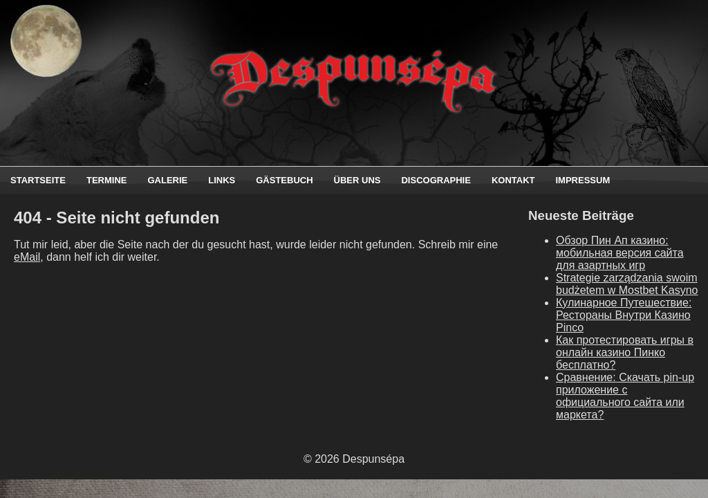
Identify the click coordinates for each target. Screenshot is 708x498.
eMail (27, 257)
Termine (106, 180)
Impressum (582, 180)
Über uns (357, 180)
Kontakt (513, 180)
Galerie (167, 180)
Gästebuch (284, 180)
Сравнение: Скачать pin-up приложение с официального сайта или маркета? (625, 396)
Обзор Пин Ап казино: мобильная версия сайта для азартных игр (620, 252)
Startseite (38, 180)
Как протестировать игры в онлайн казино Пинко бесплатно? (624, 352)
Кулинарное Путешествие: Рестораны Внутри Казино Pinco (623, 315)
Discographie (435, 180)
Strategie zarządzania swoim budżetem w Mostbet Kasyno (627, 284)
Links (221, 180)
